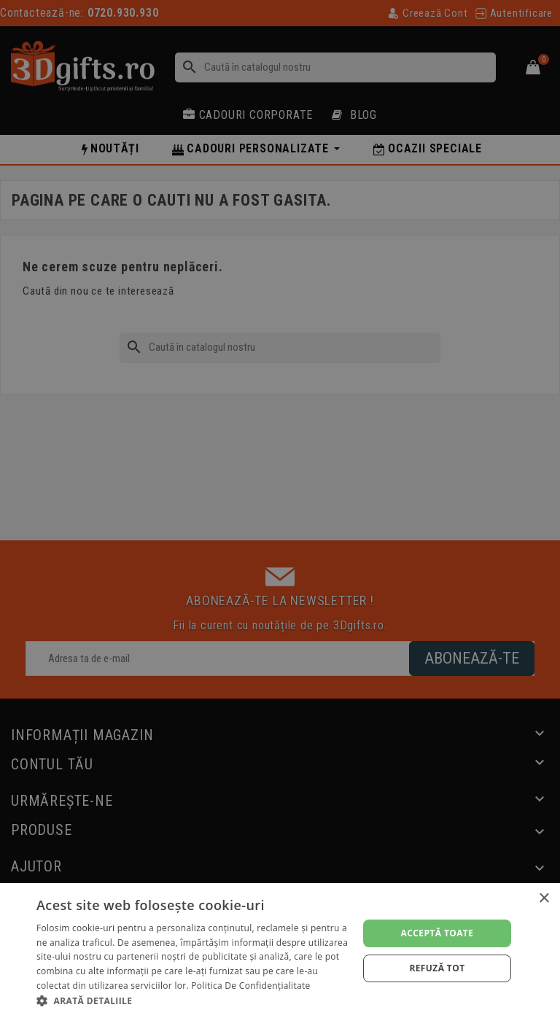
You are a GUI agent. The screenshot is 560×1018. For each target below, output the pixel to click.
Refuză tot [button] (436, 968)
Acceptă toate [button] (437, 933)
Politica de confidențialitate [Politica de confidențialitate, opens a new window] (250, 985)
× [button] (543, 898)
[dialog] (280, 950)
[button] (192, 1000)
